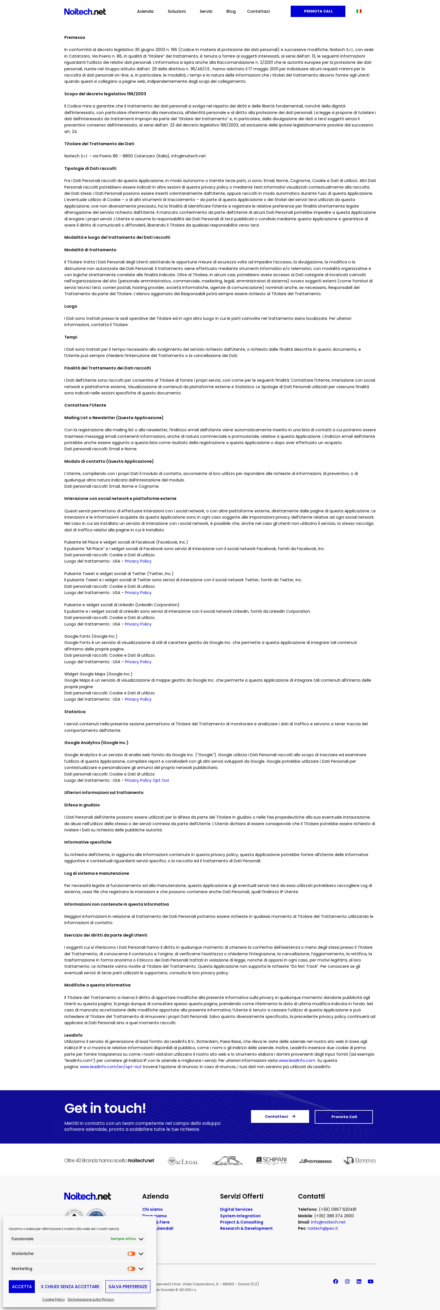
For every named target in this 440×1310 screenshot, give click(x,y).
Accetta (22, 1287)
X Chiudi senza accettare (70, 1287)
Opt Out (161, 780)
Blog (231, 11)
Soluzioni (178, 11)
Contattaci (258, 11)
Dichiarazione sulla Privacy (91, 1299)
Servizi (207, 11)
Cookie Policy (53, 1299)
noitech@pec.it (323, 1228)
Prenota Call (318, 11)
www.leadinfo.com (297, 1060)
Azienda (146, 11)
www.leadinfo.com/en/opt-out (110, 1067)
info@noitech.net (328, 1222)
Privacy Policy (138, 561)
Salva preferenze (128, 1287)
